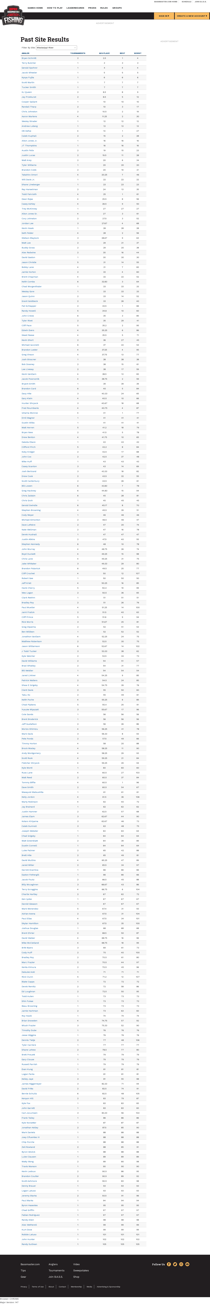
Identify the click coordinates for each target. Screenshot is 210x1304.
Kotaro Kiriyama (30, 821)
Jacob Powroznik (30, 379)
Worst (137, 53)
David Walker (28, 938)
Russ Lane (27, 772)
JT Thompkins (29, 145)
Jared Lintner (29, 675)
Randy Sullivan (29, 1244)
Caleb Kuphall (29, 136)
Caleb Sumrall (29, 826)
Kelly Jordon (28, 797)
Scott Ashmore (29, 1181)
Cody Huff (27, 952)
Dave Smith (27, 787)
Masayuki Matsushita (32, 792)
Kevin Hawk (28, 228)
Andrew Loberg (30, 126)
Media (89, 1287)
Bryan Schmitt (29, 58)
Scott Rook (27, 758)
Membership (76, 1287)
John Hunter (28, 1239)
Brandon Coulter (30, 1176)
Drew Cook (27, 476)
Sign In (164, 16)
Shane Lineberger (31, 184)
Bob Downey (28, 364)
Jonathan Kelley (30, 1127)
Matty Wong (28, 1161)
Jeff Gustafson (29, 724)
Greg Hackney (29, 490)
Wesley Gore (28, 291)
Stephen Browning (31, 510)
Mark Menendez (30, 908)
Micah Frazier (29, 1025)
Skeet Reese (28, 335)
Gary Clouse (28, 1059)
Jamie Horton (29, 272)
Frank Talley (28, 1118)
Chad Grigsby (28, 836)
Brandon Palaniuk (31, 568)
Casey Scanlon (29, 466)
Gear (23, 1276)
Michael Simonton (31, 520)
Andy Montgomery (31, 753)
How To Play (55, 8)
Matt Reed (27, 777)
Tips (23, 1270)
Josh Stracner (29, 359)
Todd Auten (28, 996)
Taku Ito (26, 695)
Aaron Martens (29, 116)
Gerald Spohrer (30, 67)
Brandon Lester (30, 349)
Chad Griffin (28, 1210)
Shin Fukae (27, 1001)
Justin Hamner (29, 811)
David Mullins (29, 860)
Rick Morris (27, 622)
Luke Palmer (28, 850)
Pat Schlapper (29, 306)
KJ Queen (27, 92)
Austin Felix (28, 150)
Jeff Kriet (26, 583)
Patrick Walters (29, 680)
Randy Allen (28, 1220)
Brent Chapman (30, 277)
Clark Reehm (28, 597)
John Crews (28, 315)
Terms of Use (38, 1287)
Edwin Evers (28, 330)
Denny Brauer (29, 1186)
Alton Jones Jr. (29, 140)
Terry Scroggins (30, 889)
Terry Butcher (29, 63)
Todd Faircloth (29, 194)
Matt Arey (26, 160)
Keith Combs (28, 281)
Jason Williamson (31, 646)
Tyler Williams (29, 165)
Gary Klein (27, 398)
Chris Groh (27, 500)
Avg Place (104, 53)
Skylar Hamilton (30, 923)
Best (122, 53)
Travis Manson (29, 1166)
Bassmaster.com (30, 1264)
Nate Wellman (29, 529)
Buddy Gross (28, 247)
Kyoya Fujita (28, 77)
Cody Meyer (28, 515)
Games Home (35, 8)
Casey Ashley (28, 204)
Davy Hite (26, 393)
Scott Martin (28, 82)
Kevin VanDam (29, 374)
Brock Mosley (28, 748)
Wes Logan (27, 592)
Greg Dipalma (29, 627)
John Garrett (28, 1108)
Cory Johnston (29, 218)
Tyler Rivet (27, 320)
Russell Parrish (29, 1064)
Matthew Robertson (32, 641)
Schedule (186, 2)
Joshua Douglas (30, 928)
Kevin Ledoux (29, 1171)
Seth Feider (27, 233)
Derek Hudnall (29, 534)
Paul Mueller (28, 607)
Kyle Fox (26, 1103)
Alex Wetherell (29, 1225)
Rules (104, 8)
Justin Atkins (28, 539)
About (51, 1287)
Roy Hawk (27, 1016)
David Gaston (28, 257)
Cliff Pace (26, 325)
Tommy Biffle (28, 782)
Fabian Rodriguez (31, 1215)
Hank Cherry (28, 588)
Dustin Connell (29, 845)
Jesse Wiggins (29, 1035)
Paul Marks (27, 1200)
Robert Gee (27, 578)
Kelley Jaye (27, 1079)
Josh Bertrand (29, 471)
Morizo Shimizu (30, 729)
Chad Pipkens (29, 704)
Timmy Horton (29, 743)
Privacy (24, 1287)
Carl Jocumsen (29, 1113)
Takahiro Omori (30, 174)
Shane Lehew (29, 1049)
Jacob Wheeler (29, 72)
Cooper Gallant (29, 101)
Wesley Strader (29, 121)
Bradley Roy (28, 602)
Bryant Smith (28, 383)
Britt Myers (27, 947)
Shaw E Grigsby (30, 685)
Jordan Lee (27, 223)
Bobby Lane (28, 267)
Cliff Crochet (28, 573)
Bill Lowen (27, 486)
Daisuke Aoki (28, 972)
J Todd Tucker (29, 651)
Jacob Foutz (28, 879)
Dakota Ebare (28, 442)
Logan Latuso (29, 1190)
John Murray (28, 549)
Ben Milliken (28, 631)
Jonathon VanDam (31, 636)
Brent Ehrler (28, 933)
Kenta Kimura (29, 967)
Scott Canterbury (30, 481)
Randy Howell (29, 311)
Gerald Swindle (29, 505)
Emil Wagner (28, 418)
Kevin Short (27, 340)
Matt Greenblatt (30, 840)
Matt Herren (28, 427)
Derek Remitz (29, 986)
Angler (25, 53)
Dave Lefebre (28, 525)
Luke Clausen (29, 1156)
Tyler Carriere (29, 1045)
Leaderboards (75, 8)
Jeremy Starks (29, 1195)
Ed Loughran (28, 991)
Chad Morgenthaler (32, 286)
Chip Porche (28, 1142)
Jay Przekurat (29, 97)
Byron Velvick (28, 1152)
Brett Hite (26, 855)
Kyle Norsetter (29, 1122)
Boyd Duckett (28, 554)
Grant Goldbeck (30, 301)
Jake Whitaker (29, 563)
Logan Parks (28, 1074)
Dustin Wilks (28, 422)
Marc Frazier (28, 962)
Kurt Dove (27, 1229)
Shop (76, 1276)
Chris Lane (27, 558)
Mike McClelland (30, 943)
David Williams (29, 661)
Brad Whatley (28, 665)
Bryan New (27, 432)
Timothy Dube (29, 1030)
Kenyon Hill (27, 1098)
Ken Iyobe (27, 899)
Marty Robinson (30, 802)
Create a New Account (192, 16)
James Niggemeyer (32, 1083)
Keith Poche (28, 699)
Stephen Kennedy (31, 544)
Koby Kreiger (28, 452)
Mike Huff (27, 461)
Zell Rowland (28, 1147)
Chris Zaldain (28, 495)
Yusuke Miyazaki (30, 709)
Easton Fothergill (30, 874)
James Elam (28, 816)
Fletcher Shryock (30, 763)
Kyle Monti (27, 768)
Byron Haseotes (30, 1205)
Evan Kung (27, 1069)
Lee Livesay (28, 369)
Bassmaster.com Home (165, 2)
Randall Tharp (29, 106)
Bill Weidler (27, 670)
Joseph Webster (30, 831)
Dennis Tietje (28, 1040)
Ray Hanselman (30, 189)
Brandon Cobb (29, 170)
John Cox (26, 456)
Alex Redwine (29, 252)
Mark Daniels (28, 1132)
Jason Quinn (28, 296)
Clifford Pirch (28, 447)
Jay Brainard (28, 806)
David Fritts (27, 1088)
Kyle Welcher (28, 656)
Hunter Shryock (30, 403)
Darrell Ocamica (30, 870)
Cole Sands (27, 714)
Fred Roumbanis (30, 408)
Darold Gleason (29, 904)
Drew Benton (28, 437)
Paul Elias (27, 918)
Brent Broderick (30, 719)
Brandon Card (29, 388)
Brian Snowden (29, 1020)
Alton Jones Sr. (29, 213)
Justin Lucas (28, 155)
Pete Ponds (27, 738)
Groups (117, 8)
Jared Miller (28, 865)
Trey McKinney (29, 208)
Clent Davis (27, 690)
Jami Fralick (28, 612)
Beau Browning (29, 1006)
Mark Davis (27, 734)
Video (76, 1264)
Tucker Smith (29, 87)
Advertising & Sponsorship (108, 1287)
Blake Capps (28, 981)
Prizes (92, 8)
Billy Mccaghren (30, 884)
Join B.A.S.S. (201, 2)
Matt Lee (26, 243)
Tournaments (77, 53)
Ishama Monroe (30, 413)
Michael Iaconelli (30, 345)
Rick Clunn (27, 977)
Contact (62, 1287)
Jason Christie (29, 262)
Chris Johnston (29, 111)
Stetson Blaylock (30, 238)
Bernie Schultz (29, 1093)
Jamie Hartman (30, 1011)
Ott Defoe (26, 131)
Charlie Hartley (29, 894)
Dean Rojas (27, 199)
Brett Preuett (28, 1054)
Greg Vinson (28, 354)
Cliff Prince (27, 617)
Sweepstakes (81, 1270)
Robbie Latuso (29, 1234)
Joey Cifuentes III (31, 1137)
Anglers (53, 1264)
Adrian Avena (28, 913)
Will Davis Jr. (28, 179)
